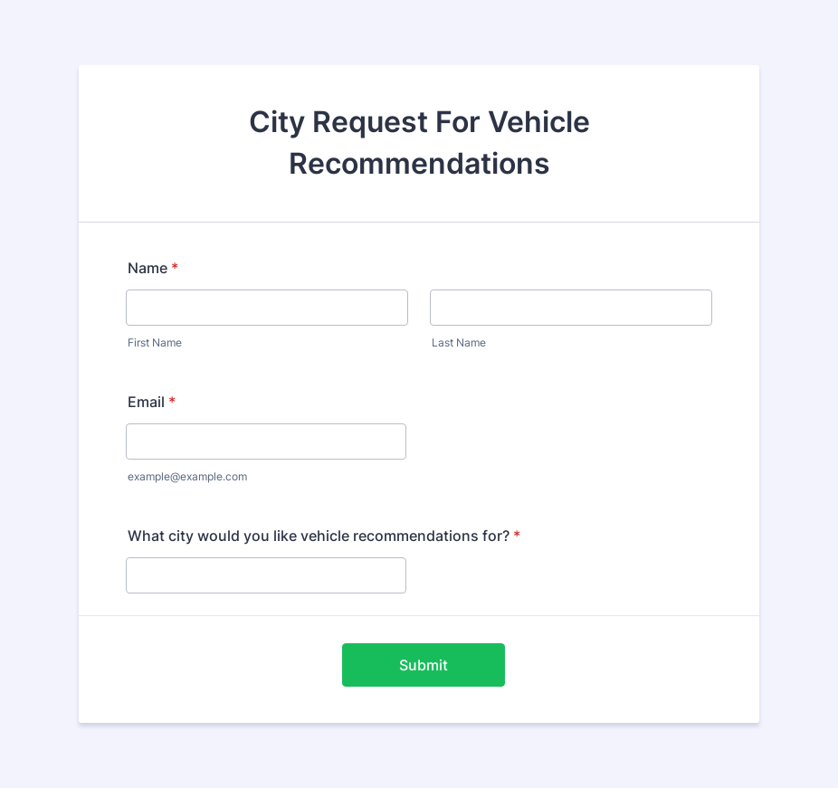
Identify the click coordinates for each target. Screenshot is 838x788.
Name (153, 268)
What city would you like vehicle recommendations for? (324, 536)
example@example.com (187, 476)
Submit (423, 665)
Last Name (459, 342)
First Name (155, 342)
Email (152, 402)
